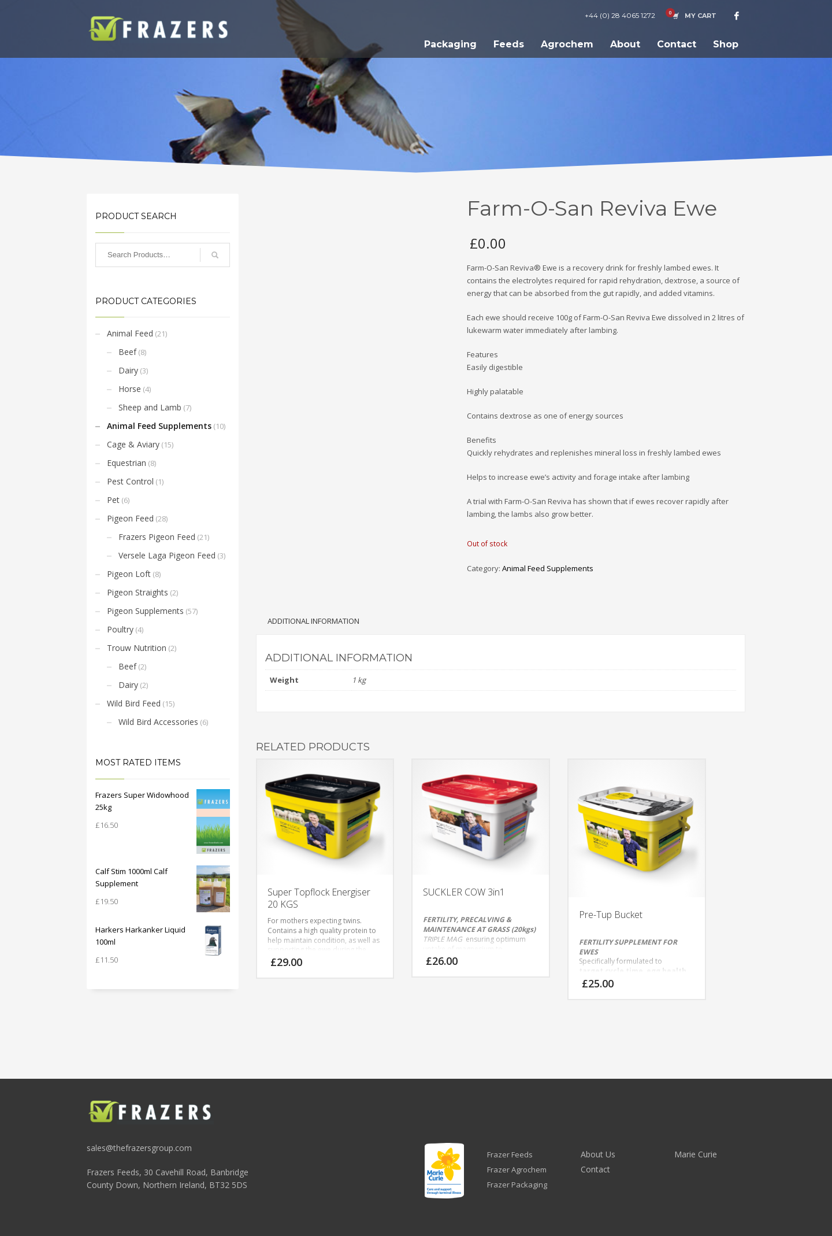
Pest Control (130, 481)
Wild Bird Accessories (158, 721)
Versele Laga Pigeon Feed (167, 555)
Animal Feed (130, 333)
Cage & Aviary (133, 444)
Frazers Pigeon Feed (156, 536)
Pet (113, 499)
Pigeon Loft (129, 573)
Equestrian (126, 462)
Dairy (128, 370)
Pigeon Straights (137, 592)
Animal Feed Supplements (159, 425)
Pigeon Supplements (145, 610)
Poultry (120, 629)
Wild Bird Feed (134, 703)
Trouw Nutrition (136, 647)
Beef (127, 351)
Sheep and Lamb (149, 407)
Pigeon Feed (130, 518)
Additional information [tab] (313, 621)
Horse (129, 388)
